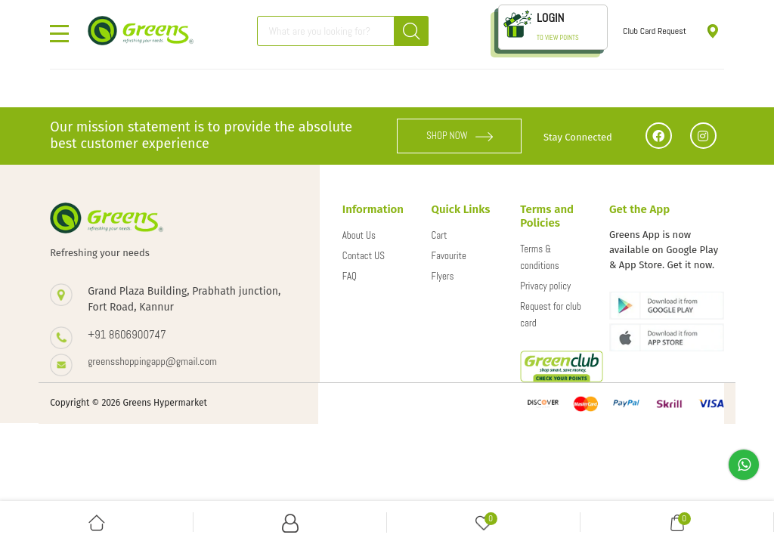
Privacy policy (545, 286)
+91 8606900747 (127, 334)
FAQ (349, 276)
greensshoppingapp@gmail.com (152, 361)
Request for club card (550, 314)
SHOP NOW (459, 135)
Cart (439, 235)
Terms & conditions (539, 257)
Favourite (449, 255)
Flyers (443, 276)
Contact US (363, 255)
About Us (359, 235)
